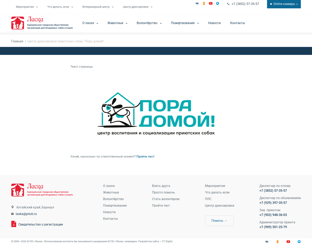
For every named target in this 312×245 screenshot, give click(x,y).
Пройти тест (145, 156)
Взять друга (161, 186)
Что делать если (217, 192)
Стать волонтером (165, 199)
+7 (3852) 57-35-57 (245, 4)
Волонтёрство (149, 23)
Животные (117, 23)
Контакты (237, 23)
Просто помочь (163, 192)
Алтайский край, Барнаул (35, 207)
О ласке (90, 23)
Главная (17, 41)
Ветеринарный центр (98, 6)
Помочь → (219, 221)
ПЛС (208, 199)
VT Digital (167, 241)
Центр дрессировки (137, 6)
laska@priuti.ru (26, 214)
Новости (214, 23)
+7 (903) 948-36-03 (273, 215)
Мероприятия (27, 6)
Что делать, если (60, 6)
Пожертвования (185, 23)
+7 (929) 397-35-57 (273, 203)
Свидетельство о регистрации (40, 224)
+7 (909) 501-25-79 (273, 227)
